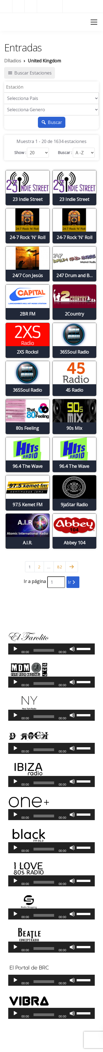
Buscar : (65, 153)
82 (59, 566)
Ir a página (35, 581)
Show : (20, 153)
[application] (51, 648)
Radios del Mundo (83, 6)
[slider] (44, 650)
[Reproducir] (15, 649)
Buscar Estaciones (29, 73)
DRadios (13, 21)
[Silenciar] (72, 649)
